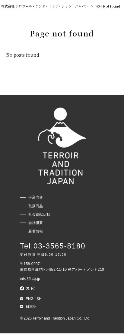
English (34, 299)
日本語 (31, 307)
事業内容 (35, 197)
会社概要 (35, 223)
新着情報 (35, 231)
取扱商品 (35, 206)
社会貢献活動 (39, 214)
